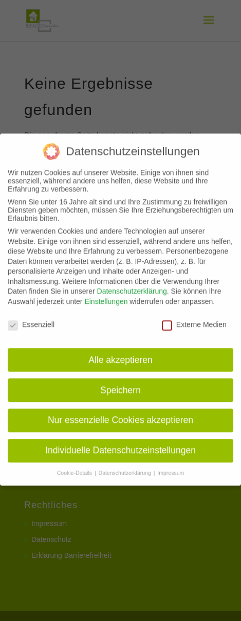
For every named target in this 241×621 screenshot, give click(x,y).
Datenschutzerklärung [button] (126, 466)
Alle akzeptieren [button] (120, 353)
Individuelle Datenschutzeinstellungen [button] (120, 444)
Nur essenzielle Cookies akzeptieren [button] (120, 414)
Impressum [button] (170, 466)
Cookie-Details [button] (75, 466)
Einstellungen (105, 295)
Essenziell (31, 318)
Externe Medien (194, 318)
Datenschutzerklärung (132, 285)
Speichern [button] (120, 384)
